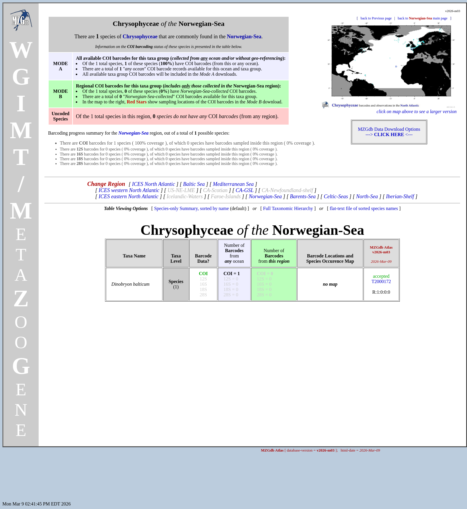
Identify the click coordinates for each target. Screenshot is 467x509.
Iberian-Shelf (400, 196)
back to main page (423, 18)
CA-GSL (245, 190)
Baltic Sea (194, 184)
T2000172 (381, 279)
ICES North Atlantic (153, 184)
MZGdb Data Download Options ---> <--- (389, 132)
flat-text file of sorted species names (364, 208)
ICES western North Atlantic (128, 190)
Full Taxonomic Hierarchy (288, 208)
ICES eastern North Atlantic (128, 196)
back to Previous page (376, 18)
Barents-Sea (302, 196)
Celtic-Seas (336, 196)
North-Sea (367, 196)
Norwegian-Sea (265, 196)
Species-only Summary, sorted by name (191, 208)
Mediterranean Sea (233, 184)
